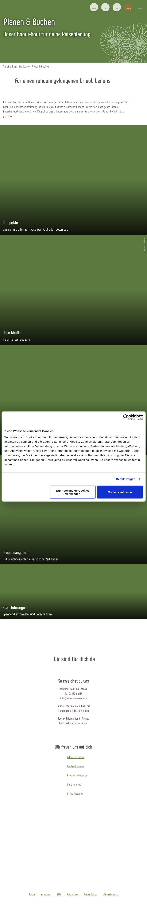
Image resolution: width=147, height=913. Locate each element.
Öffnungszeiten (75, 793)
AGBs (59, 894)
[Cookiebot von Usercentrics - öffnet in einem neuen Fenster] (126, 417)
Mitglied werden (110, 894)
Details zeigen (125, 479)
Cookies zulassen (120, 492)
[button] (105, 7)
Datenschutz (72, 894)
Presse (32, 894)
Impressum (46, 894)
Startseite (24, 66)
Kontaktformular (75, 766)
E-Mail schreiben (75, 757)
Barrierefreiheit (90, 894)
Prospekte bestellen (77, 775)
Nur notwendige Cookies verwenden (73, 492)
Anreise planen (74, 784)
